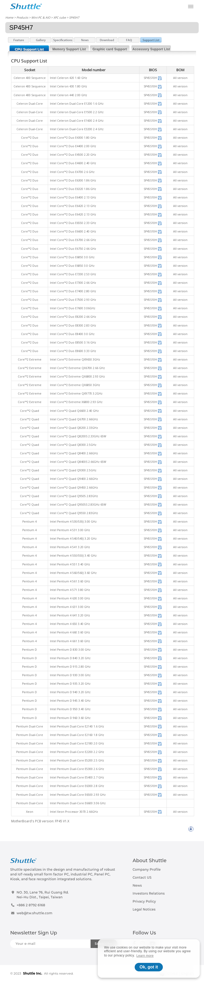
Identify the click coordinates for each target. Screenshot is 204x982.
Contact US (142, 877)
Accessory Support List (151, 49)
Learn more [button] (145, 956)
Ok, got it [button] (148, 967)
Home (9, 17)
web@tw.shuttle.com (34, 913)
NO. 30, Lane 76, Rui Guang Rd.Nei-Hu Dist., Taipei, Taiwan (42, 894)
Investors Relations (149, 893)
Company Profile (147, 869)
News (137, 885)
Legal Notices (144, 909)
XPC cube (59, 17)
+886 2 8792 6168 (30, 905)
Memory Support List (69, 49)
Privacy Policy (144, 901)
